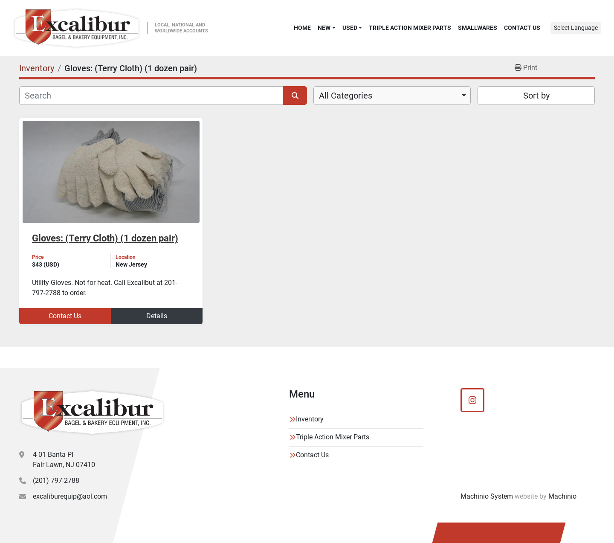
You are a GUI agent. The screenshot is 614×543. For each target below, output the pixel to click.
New (324, 27)
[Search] (151, 95)
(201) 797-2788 (56, 480)
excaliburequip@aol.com (70, 496)
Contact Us (522, 27)
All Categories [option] (345, 95)
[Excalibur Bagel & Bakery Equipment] (92, 412)
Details (156, 316)
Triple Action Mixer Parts (410, 27)
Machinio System (486, 496)
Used (349, 27)
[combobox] (392, 95)
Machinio (562, 496)
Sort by (536, 95)
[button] (326, 27)
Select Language (576, 27)
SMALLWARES (477, 27)
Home (302, 27)
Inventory (310, 419)
